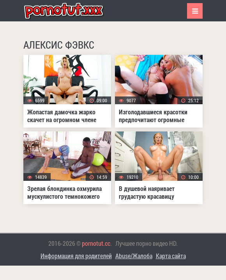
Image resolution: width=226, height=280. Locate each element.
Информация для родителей (76, 256)
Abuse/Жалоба (133, 256)
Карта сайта (171, 256)
